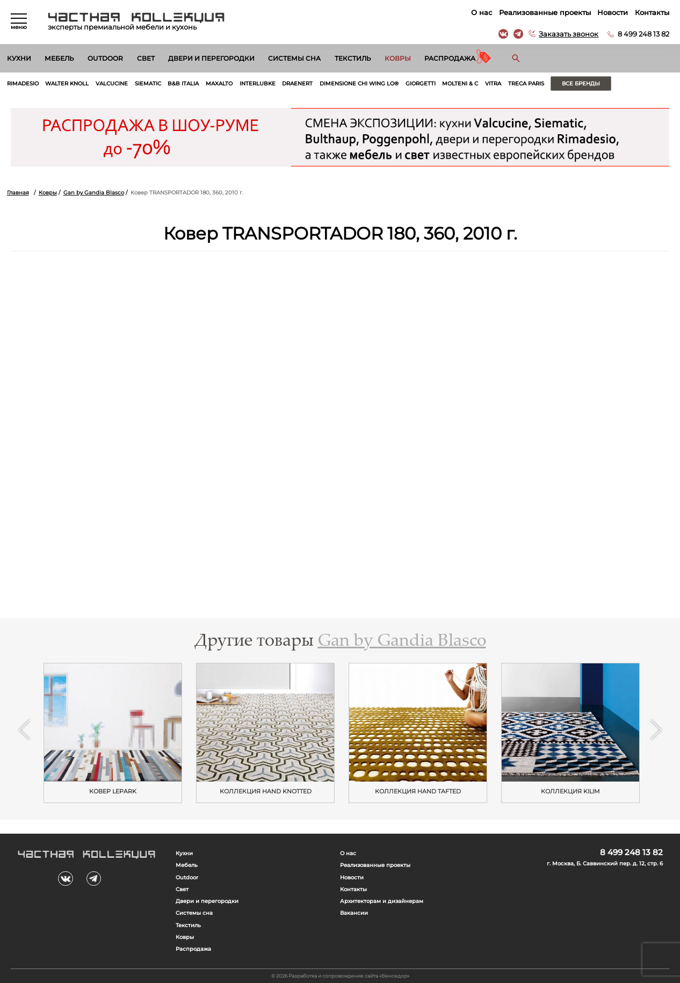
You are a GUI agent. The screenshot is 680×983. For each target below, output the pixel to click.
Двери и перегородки (211, 58)
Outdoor (105, 58)
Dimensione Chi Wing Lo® (359, 83)
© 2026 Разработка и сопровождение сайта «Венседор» (340, 976)
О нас (481, 13)
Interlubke (258, 83)
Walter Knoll (67, 83)
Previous (24, 730)
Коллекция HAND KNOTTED (266, 791)
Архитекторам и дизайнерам (381, 901)
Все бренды (581, 83)
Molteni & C (460, 83)
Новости (612, 13)
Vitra (493, 83)
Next (655, 730)
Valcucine (112, 83)
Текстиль (353, 58)
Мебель (59, 58)
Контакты (652, 13)
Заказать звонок (568, 34)
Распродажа (449, 58)
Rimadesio (23, 83)
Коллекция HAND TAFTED (418, 791)
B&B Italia (183, 83)
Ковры (398, 58)
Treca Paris (526, 83)
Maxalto (219, 83)
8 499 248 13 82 (643, 34)
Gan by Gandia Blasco (93, 192)
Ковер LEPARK (112, 791)
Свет (146, 58)
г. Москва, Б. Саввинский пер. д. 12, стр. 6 (605, 863)
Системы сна (294, 58)
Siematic (148, 83)
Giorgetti (421, 83)
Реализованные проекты (545, 13)
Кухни (19, 58)
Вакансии (354, 912)
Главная (18, 192)
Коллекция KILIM (570, 791)
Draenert (297, 83)
